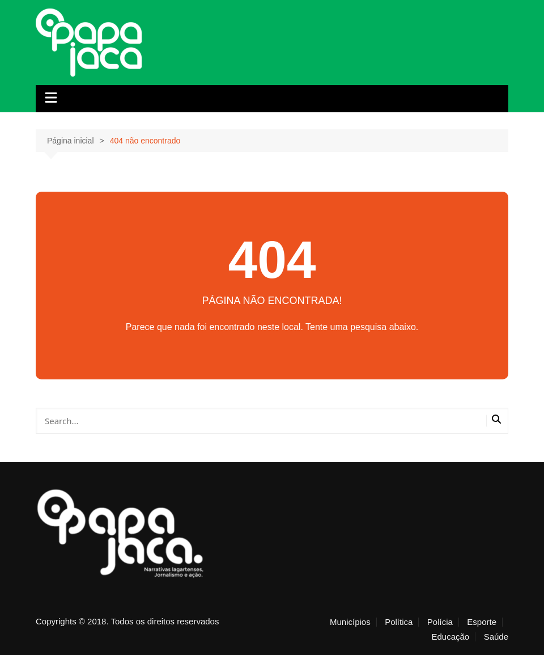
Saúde (496, 636)
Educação (450, 636)
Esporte (481, 622)
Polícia (440, 622)
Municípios (350, 622)
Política (399, 622)
